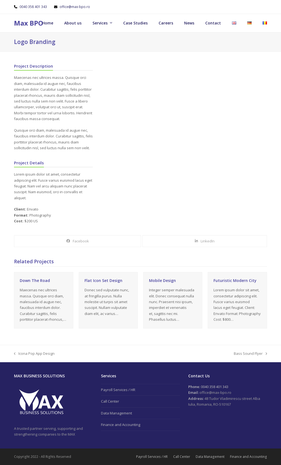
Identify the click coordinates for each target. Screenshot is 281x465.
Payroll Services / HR (118, 389)
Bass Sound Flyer (250, 353)
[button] (77, 241)
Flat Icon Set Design (103, 280)
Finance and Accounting (120, 424)
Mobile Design (162, 280)
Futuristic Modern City (235, 280)
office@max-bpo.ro (75, 6)
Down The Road (35, 280)
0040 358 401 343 (33, 6)
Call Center (110, 401)
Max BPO (28, 22)
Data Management (116, 413)
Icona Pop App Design (34, 353)
